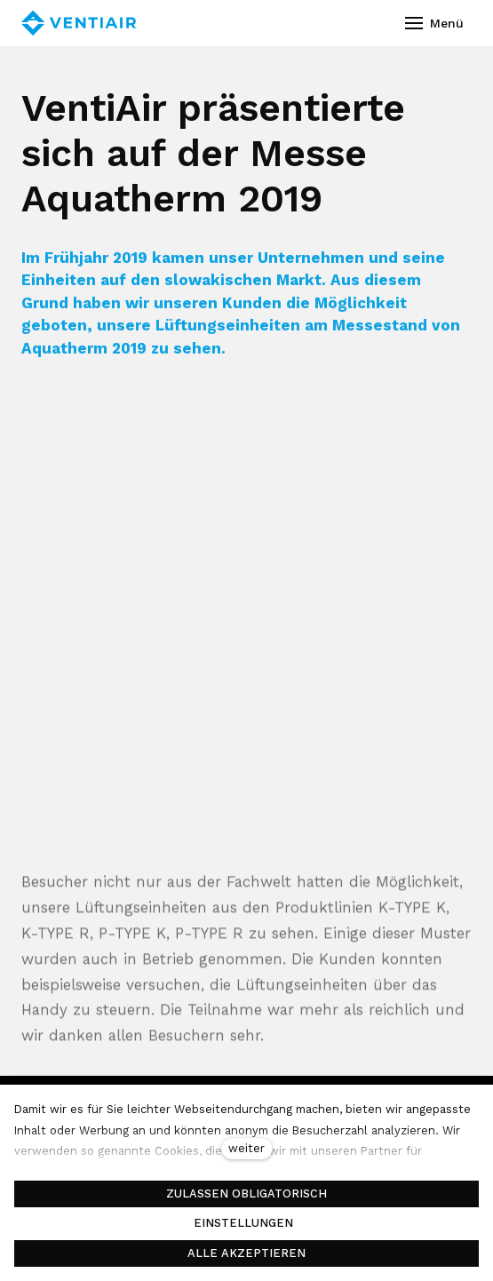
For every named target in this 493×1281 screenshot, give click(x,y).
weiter (246, 1148)
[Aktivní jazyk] (342, 22)
